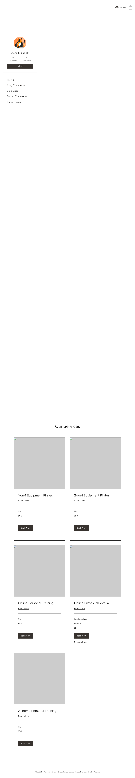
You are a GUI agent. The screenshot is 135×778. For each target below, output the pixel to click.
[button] (130, 8)
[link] (39, 495)
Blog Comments (16, 85)
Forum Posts (14, 101)
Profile (10, 79)
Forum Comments (17, 96)
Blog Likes (12, 90)
